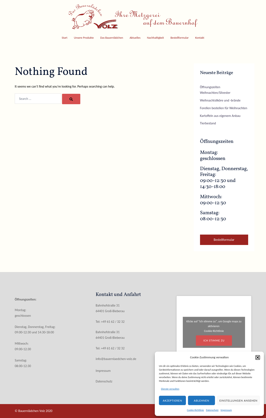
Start (64, 38)
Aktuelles (135, 38)
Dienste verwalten (170, 388)
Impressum (226, 410)
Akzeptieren (172, 400)
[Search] (71, 99)
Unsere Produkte (84, 38)
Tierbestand (208, 123)
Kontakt (199, 38)
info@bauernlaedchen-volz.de (116, 359)
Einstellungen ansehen (238, 400)
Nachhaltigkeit (155, 38)
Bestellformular (180, 38)
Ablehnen (201, 400)
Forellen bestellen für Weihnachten (223, 108)
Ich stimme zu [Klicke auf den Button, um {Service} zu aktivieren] (214, 340)
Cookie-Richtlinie (195, 410)
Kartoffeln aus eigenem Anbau (220, 116)
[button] (258, 357)
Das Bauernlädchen (111, 38)
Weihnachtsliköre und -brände (220, 100)
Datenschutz (212, 410)
